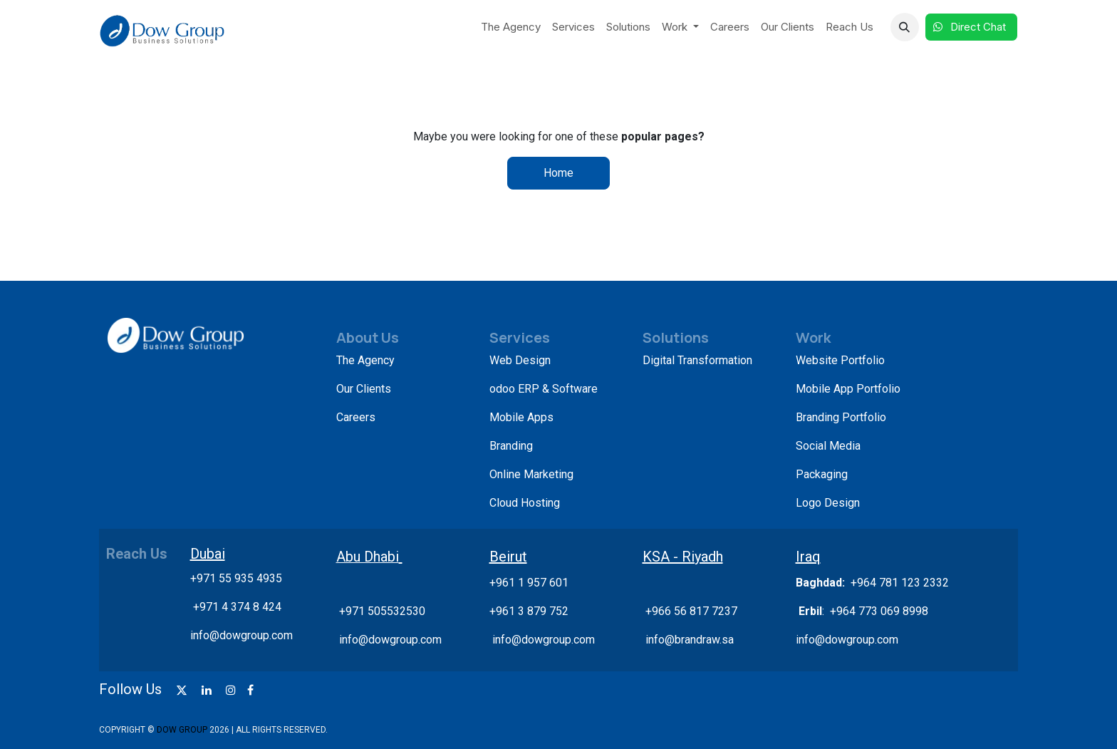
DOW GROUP (182, 730)
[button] (904, 27)
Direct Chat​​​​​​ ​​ (971, 26)
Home (558, 173)
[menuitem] (510, 27)
